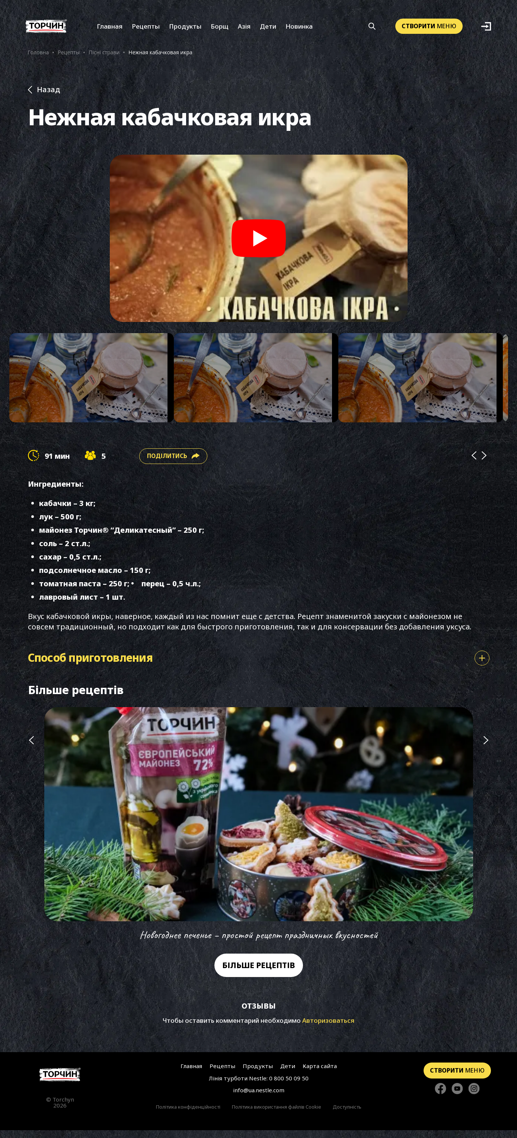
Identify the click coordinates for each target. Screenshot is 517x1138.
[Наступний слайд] (486, 832)
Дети (268, 29)
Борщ (220, 29)
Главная (109, 29)
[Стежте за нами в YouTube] (457, 1096)
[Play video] (259, 242)
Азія (244, 29)
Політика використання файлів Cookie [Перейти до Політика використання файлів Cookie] (276, 1114)
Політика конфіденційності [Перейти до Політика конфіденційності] (188, 1114)
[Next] (484, 464)
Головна (38, 54)
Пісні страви (104, 54)
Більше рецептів (258, 973)
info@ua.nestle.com (258, 1098)
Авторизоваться (328, 1028)
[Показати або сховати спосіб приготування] (482, 665)
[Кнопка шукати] (372, 29)
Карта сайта (318, 1073)
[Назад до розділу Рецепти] (258, 94)
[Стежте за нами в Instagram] (474, 1096)
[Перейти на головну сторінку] (60, 1082)
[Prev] (474, 464)
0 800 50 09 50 (289, 1086)
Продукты (185, 29)
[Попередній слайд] (31, 832)
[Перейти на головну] (46, 29)
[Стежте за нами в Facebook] (440, 1096)
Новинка (299, 29)
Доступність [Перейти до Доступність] (347, 1114)
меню (429, 29)
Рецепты (146, 29)
